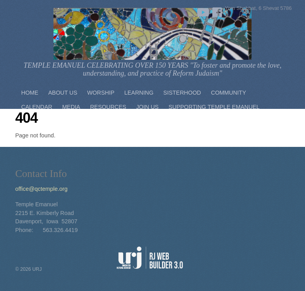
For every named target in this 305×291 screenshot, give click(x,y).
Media (71, 107)
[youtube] (202, 10)
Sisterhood (182, 92)
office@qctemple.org (41, 189)
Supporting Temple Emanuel (213, 107)
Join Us (147, 107)
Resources (108, 107)
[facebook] (217, 10)
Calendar (36, 107)
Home (29, 92)
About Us (62, 92)
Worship (100, 92)
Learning (139, 92)
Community (228, 92)
